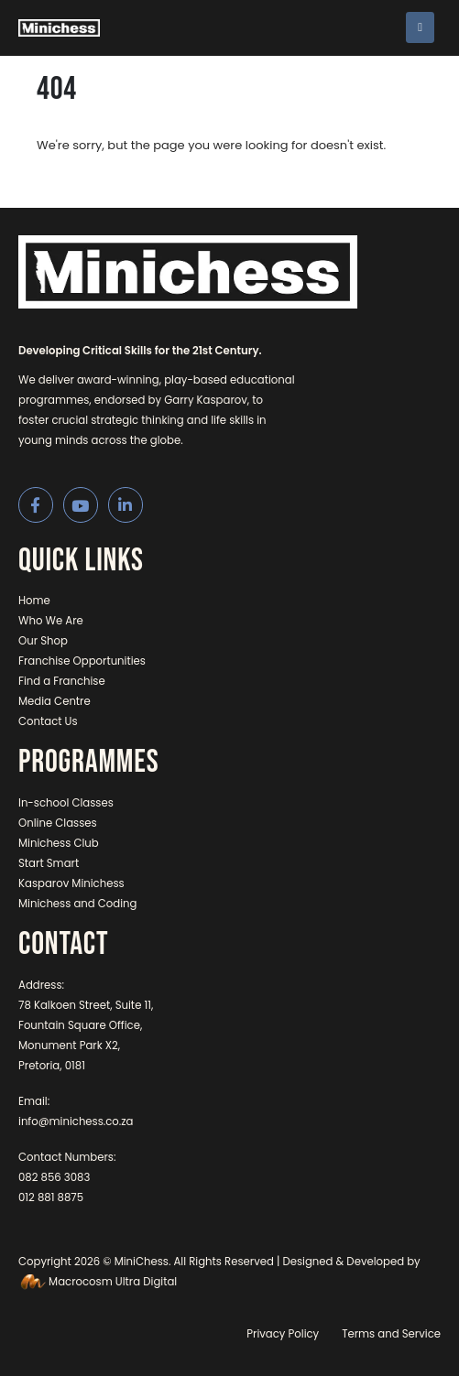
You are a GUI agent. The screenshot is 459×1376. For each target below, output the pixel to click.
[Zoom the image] (187, 245)
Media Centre (54, 701)
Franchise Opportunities (82, 661)
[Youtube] (81, 505)
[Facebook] (36, 505)
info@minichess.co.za (76, 1121)
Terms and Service (391, 1334)
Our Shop (43, 641)
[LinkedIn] (126, 505)
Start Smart (48, 863)
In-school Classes (66, 803)
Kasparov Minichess (71, 883)
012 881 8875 (50, 1197)
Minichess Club (58, 843)
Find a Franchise (61, 681)
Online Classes (57, 823)
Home (34, 600)
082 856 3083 (54, 1177)
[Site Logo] (59, 28)
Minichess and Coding (77, 903)
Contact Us (48, 721)
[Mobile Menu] (420, 27)
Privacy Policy (282, 1334)
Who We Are (50, 620)
